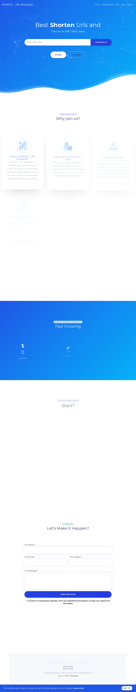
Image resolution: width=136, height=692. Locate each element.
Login (58, 55)
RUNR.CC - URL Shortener (17, 4)
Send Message (68, 594)
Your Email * (29, 557)
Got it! (127, 688)
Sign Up (76, 55)
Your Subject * (76, 557)
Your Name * (29, 545)
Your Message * (31, 571)
